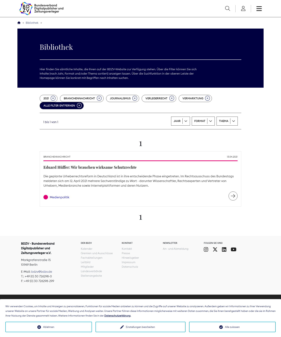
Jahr (177, 121)
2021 (49, 98)
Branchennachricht (83, 98)
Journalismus (123, 98)
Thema (223, 121)
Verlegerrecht (159, 98)
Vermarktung (196, 98)
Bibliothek (32, 22)
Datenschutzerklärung (117, 315)
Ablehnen (48, 327)
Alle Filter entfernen (62, 105)
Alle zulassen (232, 327)
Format (199, 121)
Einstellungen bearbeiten (140, 327)
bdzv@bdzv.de (41, 272)
